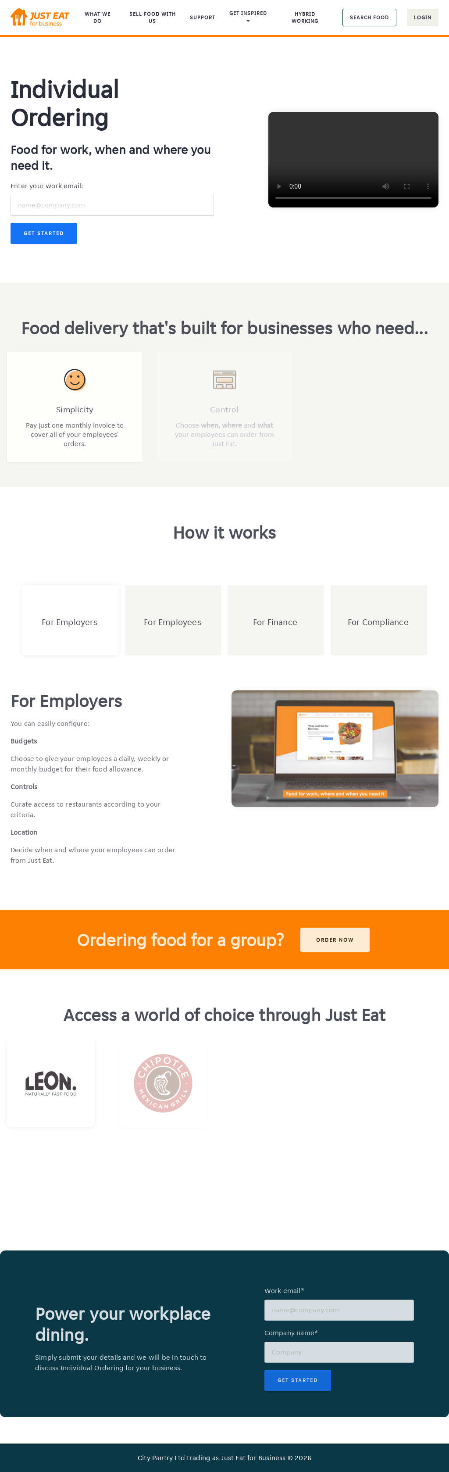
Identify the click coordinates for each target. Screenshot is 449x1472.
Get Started (44, 233)
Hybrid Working (305, 17)
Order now (335, 939)
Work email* (284, 1290)
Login (422, 17)
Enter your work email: (47, 185)
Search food (369, 17)
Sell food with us (152, 17)
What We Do (97, 17)
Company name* (291, 1332)
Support (202, 17)
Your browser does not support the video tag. (353, 159)
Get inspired (248, 18)
